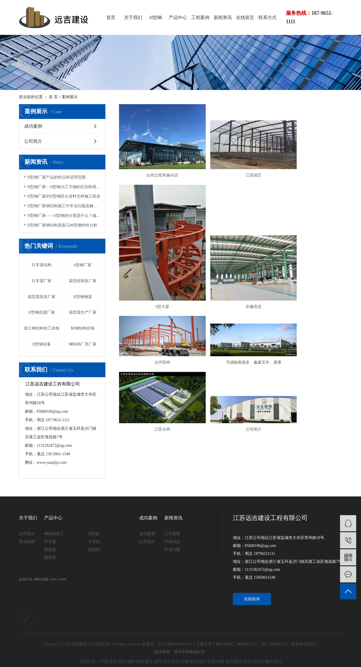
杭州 (122, 661)
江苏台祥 (154, 332)
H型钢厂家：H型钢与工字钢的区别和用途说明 (64, 187)
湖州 (131, 661)
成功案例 (33, 126)
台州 (247, 661)
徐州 (229, 661)
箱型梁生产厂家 (83, 312)
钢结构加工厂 (249, 644)
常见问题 (172, 550)
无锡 (184, 661)
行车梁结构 (42, 265)
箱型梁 (50, 550)
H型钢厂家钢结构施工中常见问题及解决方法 (64, 206)
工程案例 (200, 17)
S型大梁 (306, 206)
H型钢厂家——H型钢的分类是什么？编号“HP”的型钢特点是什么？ (64, 215)
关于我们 (133, 17)
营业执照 (27, 542)
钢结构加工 (54, 534)
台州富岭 (230, 274)
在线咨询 (252, 599)
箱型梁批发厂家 (42, 297)
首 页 (53, 97)
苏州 (176, 661)
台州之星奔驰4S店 (155, 206)
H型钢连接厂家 (41, 312)
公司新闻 (172, 534)
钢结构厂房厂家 (83, 344)
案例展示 (70, 97)
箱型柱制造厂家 (83, 281)
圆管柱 (50, 557)
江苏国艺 (230, 206)
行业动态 (172, 542)
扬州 (269, 661)
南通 (220, 661)
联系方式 (267, 17)
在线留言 (245, 17)
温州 (113, 661)
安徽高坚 (154, 274)
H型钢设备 (41, 344)
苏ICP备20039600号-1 (176, 644)
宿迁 (278, 661)
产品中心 (178, 17)
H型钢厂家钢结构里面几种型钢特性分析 (62, 225)
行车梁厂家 (42, 281)
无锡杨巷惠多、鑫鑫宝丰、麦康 (306, 274)
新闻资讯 (223, 17)
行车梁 (50, 542)
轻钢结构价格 (83, 328)
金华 (158, 661)
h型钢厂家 (83, 265)
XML (63, 579)
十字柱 (94, 542)
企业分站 (26, 579)
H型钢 (155, 17)
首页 (110, 17)
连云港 (258, 661)
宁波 (104, 661)
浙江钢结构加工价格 (42, 328)
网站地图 (41, 579)
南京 (202, 661)
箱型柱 (94, 550)
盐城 (211, 661)
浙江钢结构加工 (275, 644)
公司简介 (33, 141)
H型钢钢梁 (82, 297)
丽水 (238, 661)
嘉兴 (149, 661)
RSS (54, 579)
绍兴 (140, 661)
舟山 (167, 661)
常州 (194, 661)
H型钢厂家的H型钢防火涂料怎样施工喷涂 (63, 196)
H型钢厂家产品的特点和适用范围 (56, 177)
